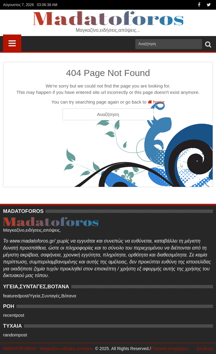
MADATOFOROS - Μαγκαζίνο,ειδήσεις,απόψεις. (48, 348)
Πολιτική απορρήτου (170, 348)
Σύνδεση (205, 348)
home (156, 101)
